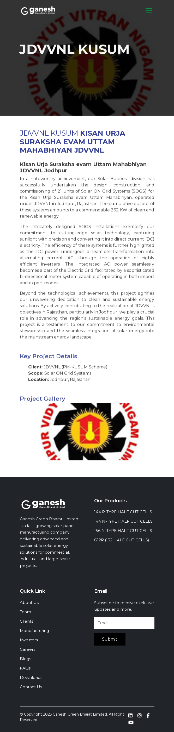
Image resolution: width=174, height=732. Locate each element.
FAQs (25, 668)
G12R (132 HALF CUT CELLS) (121, 539)
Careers (27, 649)
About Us (29, 602)
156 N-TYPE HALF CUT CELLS (123, 530)
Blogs (25, 658)
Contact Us (31, 686)
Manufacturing (34, 630)
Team (25, 611)
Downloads (31, 677)
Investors (29, 639)
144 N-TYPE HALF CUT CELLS (123, 521)
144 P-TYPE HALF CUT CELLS (123, 511)
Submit (109, 639)
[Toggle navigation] (148, 10)
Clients (26, 621)
